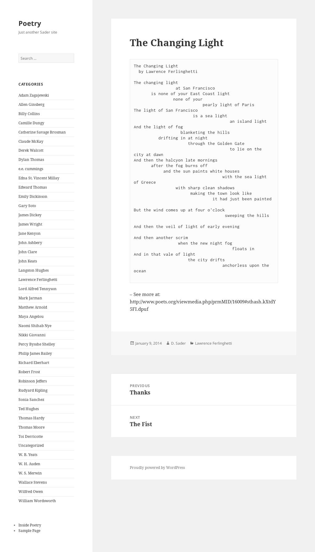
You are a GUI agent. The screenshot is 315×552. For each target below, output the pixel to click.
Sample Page (29, 530)
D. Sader (178, 343)
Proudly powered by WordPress (157, 467)
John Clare (27, 251)
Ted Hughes (28, 408)
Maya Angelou (31, 316)
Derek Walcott (30, 150)
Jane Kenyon (29, 233)
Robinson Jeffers (32, 381)
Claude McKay (30, 141)
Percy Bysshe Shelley (36, 344)
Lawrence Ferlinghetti (37, 279)
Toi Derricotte (30, 436)
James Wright (30, 224)
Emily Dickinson (32, 196)
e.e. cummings (30, 168)
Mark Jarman (30, 298)
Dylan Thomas (31, 159)
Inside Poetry (29, 525)
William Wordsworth (37, 500)
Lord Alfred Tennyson (37, 288)
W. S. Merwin (30, 473)
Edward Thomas (32, 187)
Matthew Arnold (32, 307)
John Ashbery (30, 242)
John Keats (27, 261)
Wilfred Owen (30, 491)
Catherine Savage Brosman (42, 132)
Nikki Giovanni (32, 335)
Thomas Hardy (31, 418)
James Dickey (30, 215)
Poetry (29, 23)
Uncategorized (31, 445)
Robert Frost (29, 371)
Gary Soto (27, 205)
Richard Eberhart (33, 362)
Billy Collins (29, 113)
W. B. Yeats (27, 454)
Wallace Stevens (32, 482)
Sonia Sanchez (31, 399)
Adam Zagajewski (33, 95)
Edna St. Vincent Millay (38, 178)
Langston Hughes (33, 270)
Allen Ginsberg (31, 104)
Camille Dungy (31, 123)
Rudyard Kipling (32, 390)
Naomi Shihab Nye (34, 325)
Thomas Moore (31, 427)
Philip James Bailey (35, 353)
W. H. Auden (29, 463)
